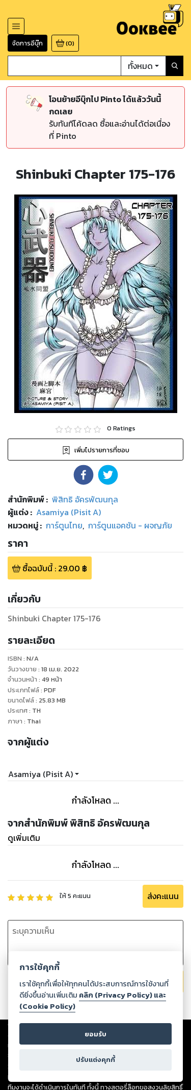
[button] (83, 475)
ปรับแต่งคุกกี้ (95, 1059)
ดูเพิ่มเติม (24, 838)
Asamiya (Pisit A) (40, 774)
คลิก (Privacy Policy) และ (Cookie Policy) (92, 1000)
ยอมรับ (95, 1034)
